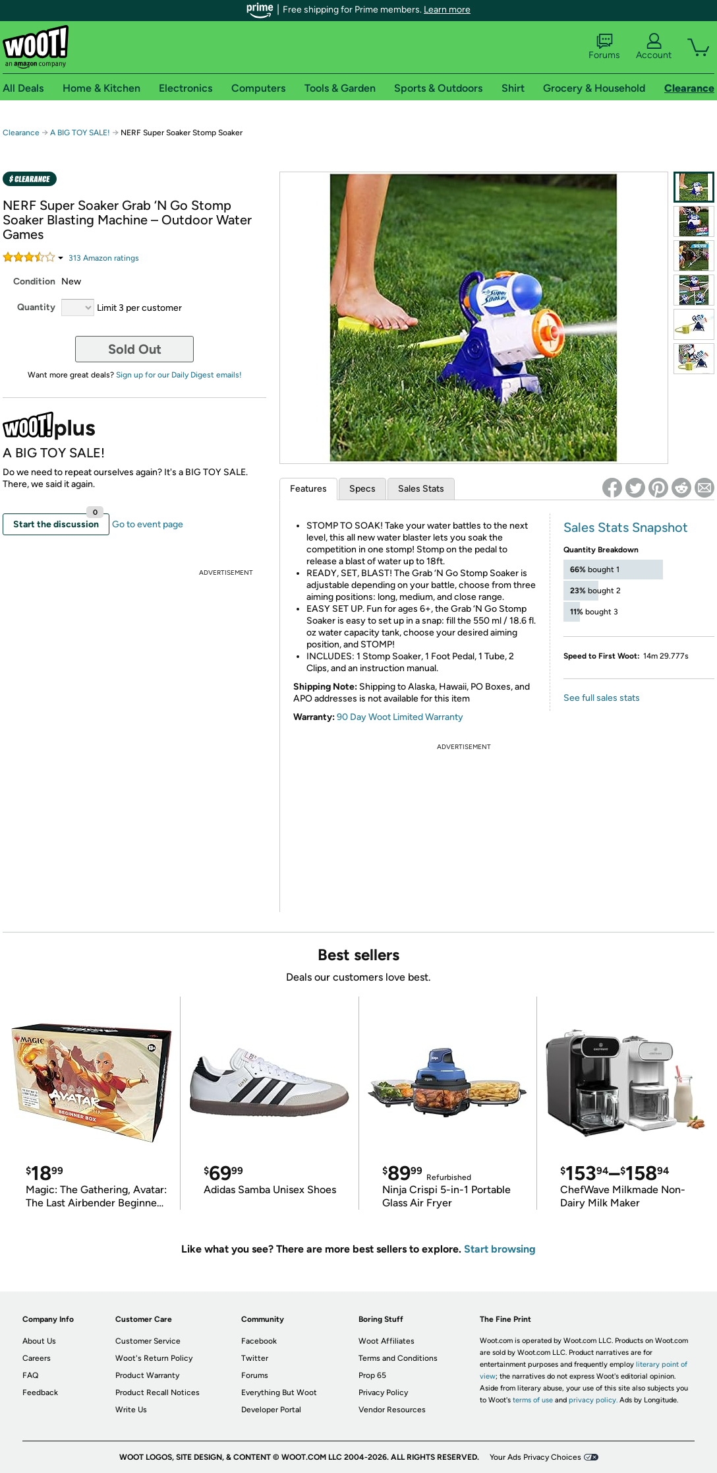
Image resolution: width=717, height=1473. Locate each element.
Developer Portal (271, 1409)
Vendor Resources (392, 1409)
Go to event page (147, 524)
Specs (362, 488)
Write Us (131, 1409)
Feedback (40, 1392)
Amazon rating (104, 258)
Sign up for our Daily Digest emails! (179, 374)
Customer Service (148, 1341)
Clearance (21, 132)
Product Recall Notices (157, 1392)
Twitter (254, 1358)
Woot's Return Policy (153, 1358)
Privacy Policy (383, 1392)
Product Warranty (147, 1375)
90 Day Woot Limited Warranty (400, 717)
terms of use (533, 1400)
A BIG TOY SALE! (80, 132)
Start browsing (500, 1249)
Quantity (36, 307)
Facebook (259, 1341)
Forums (604, 47)
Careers (36, 1358)
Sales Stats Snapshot (625, 527)
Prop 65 (372, 1375)
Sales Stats (421, 488)
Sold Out (134, 349)
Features (308, 488)
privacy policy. (593, 1400)
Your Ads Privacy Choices (535, 1457)
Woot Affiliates (386, 1341)
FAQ (30, 1375)
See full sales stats (601, 698)
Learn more (447, 9)
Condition (34, 281)
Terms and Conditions (398, 1358)
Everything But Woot (279, 1392)
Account (654, 47)
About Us (39, 1341)
